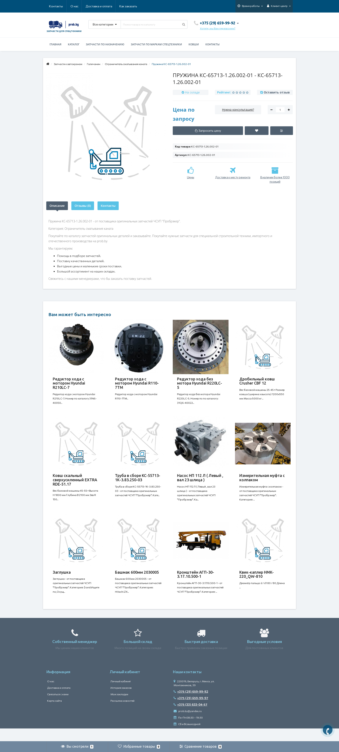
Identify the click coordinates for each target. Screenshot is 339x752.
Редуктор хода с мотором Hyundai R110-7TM (137, 383)
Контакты (131, 6)
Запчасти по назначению (105, 44)
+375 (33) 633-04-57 (190, 717)
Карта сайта (54, 713)
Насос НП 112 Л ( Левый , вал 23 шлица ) (200, 482)
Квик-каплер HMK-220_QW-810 (256, 583)
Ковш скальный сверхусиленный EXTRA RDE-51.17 (75, 484)
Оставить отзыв (277, 92)
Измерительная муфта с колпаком (262, 482)
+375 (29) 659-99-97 (191, 711)
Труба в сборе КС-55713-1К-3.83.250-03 (137, 482)
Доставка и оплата (78, 6)
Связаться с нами (58, 707)
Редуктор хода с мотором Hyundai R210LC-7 (69, 383)
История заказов (121, 700)
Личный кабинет (120, 694)
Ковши (194, 44)
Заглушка (62, 581)
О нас (53, 6)
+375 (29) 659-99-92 (191, 704)
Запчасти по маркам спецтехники (156, 44)
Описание (57, 206)
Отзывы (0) (83, 206)
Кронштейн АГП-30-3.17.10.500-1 (195, 583)
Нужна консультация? (238, 110)
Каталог (73, 44)
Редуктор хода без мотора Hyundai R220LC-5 (199, 383)
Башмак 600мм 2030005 (137, 581)
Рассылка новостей (122, 713)
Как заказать (108, 6)
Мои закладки (119, 707)
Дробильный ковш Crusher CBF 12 (257, 381)
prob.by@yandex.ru (188, 723)
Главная (55, 44)
